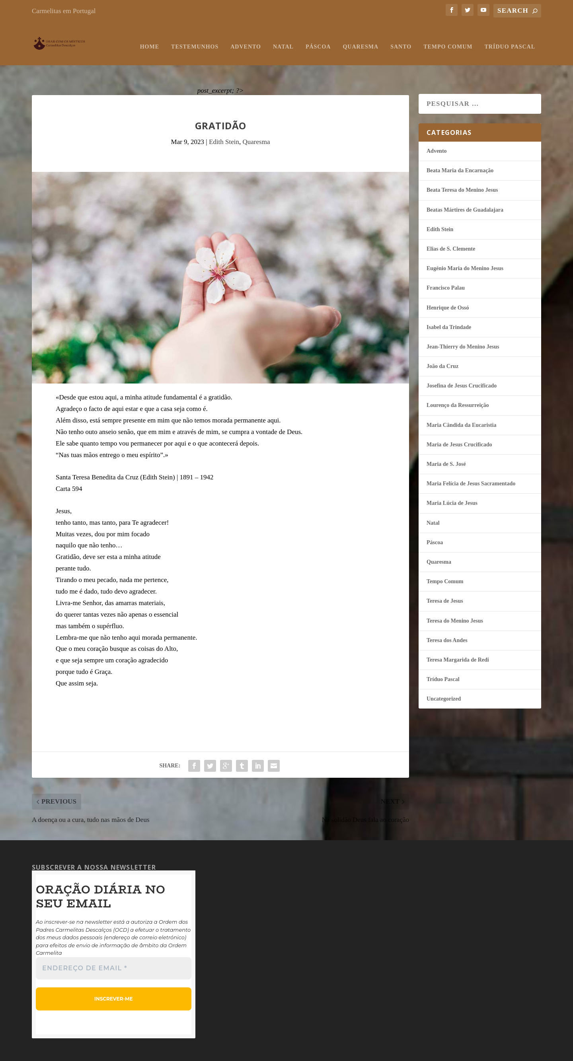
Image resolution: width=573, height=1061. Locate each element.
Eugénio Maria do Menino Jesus (465, 248)
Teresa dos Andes (447, 620)
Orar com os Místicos (73, 1051)
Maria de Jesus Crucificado (459, 424)
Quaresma (360, 39)
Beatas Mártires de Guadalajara (465, 189)
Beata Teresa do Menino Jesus (462, 169)
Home (149, 39)
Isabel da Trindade (449, 307)
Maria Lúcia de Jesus (452, 482)
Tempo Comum (447, 39)
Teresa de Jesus (445, 580)
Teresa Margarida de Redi (458, 639)
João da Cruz (442, 345)
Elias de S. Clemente (451, 228)
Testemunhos (194, 39)
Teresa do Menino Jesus (455, 600)
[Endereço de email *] (113, 947)
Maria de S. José (446, 443)
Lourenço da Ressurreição (458, 384)
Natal (283, 39)
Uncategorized (444, 678)
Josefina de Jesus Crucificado (462, 365)
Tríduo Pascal (510, 39)
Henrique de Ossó (448, 287)
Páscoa (318, 39)
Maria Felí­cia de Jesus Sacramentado (471, 463)
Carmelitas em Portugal (64, 11)
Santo (400, 39)
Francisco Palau (446, 267)
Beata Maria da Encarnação (460, 150)
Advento (245, 39)
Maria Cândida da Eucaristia (461, 404)
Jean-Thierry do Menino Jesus (463, 326)
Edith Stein (224, 121)
